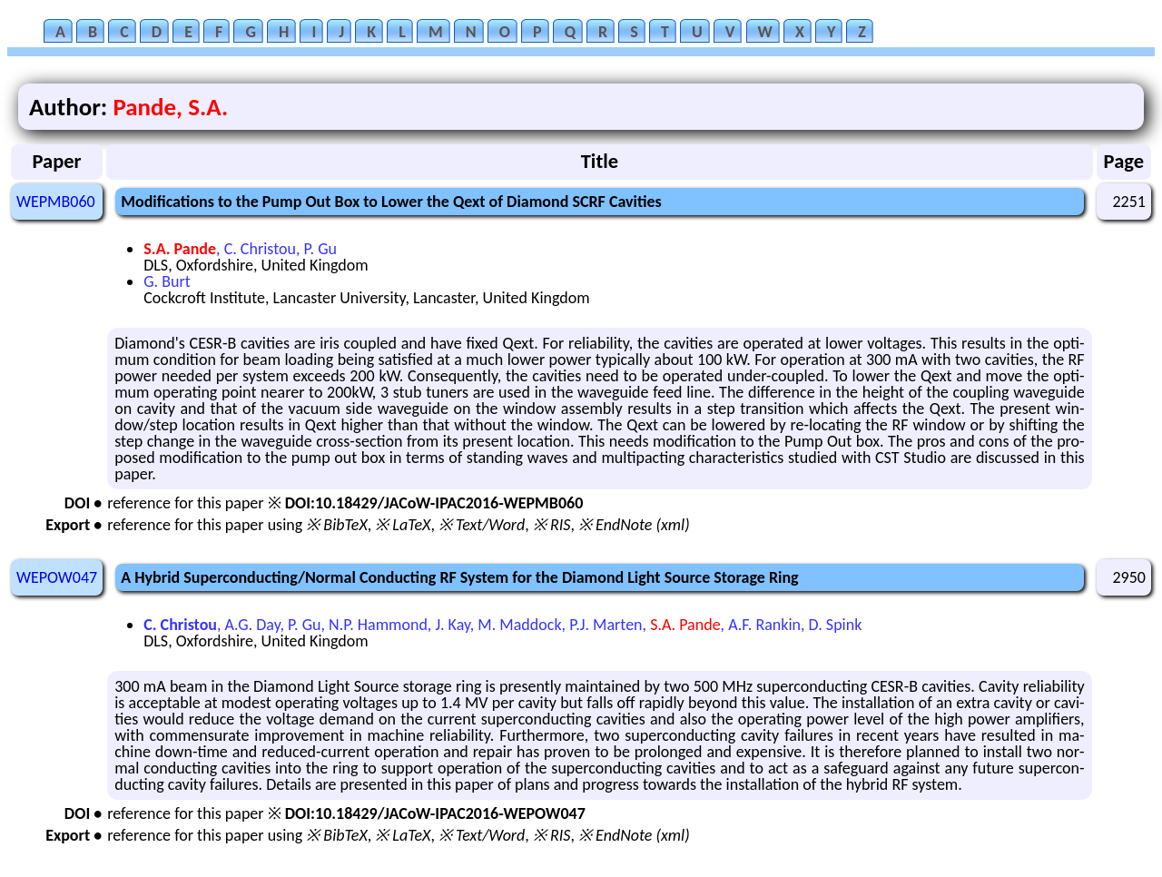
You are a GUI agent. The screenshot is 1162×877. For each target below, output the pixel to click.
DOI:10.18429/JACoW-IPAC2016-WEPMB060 (434, 503)
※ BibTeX (336, 525)
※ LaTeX (402, 525)
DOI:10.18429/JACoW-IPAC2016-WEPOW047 (435, 813)
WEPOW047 (56, 577)
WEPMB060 (55, 202)
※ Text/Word (481, 525)
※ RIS (552, 525)
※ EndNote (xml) (634, 525)
